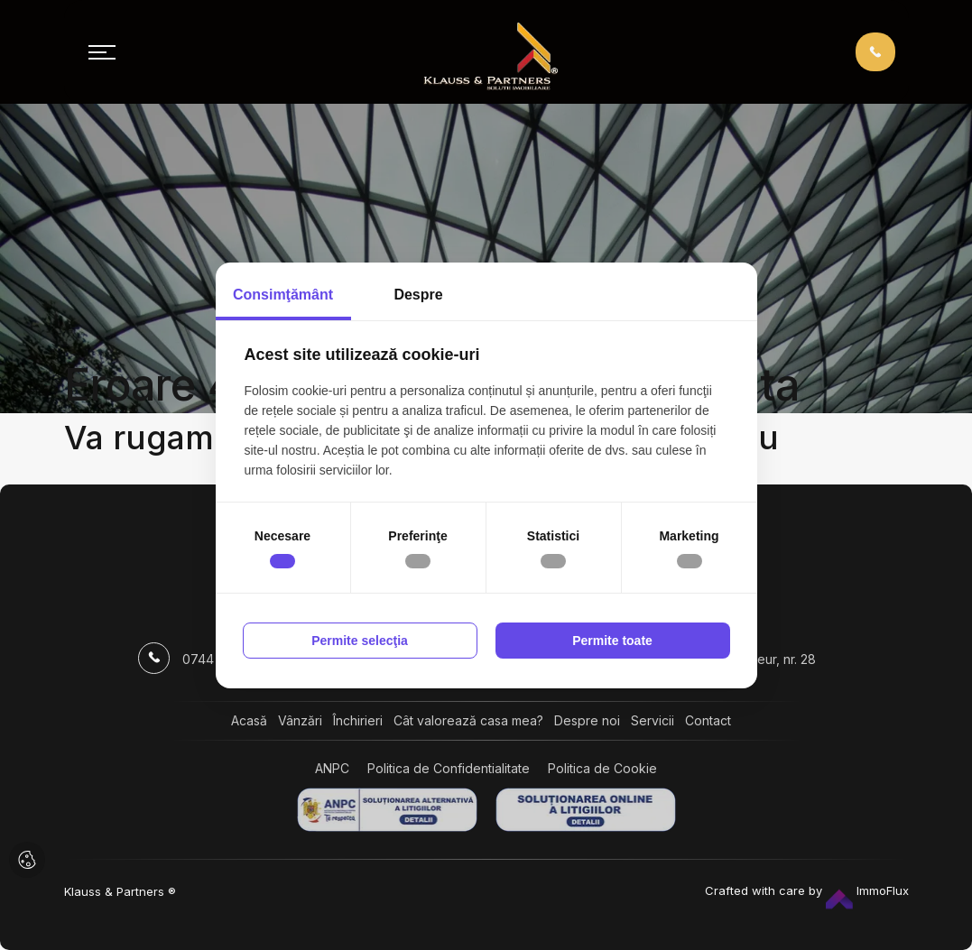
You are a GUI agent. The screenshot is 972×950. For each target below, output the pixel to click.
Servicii (652, 720)
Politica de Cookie (602, 768)
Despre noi (587, 720)
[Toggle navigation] (102, 52)
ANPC (332, 768)
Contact (708, 720)
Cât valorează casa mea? (468, 720)
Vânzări (300, 720)
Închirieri (358, 720)
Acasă (249, 720)
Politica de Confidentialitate (448, 768)
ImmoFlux (867, 890)
